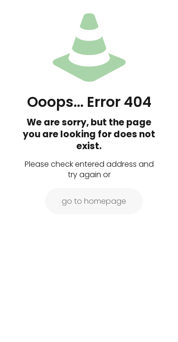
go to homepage (94, 201)
